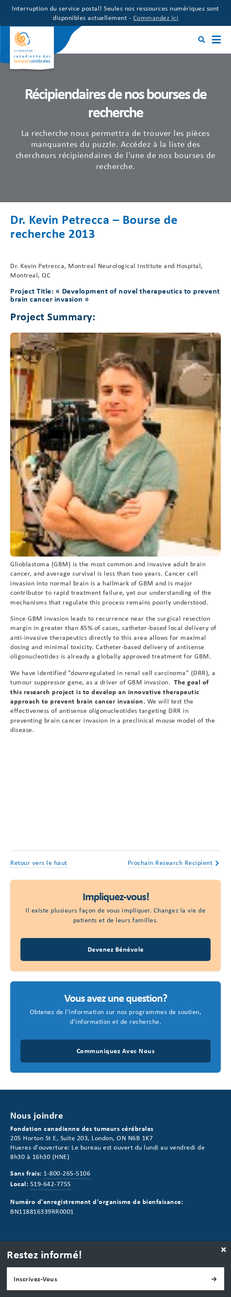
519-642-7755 (50, 1183)
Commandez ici (156, 17)
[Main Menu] (216, 39)
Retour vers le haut (38, 862)
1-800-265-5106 (66, 1173)
